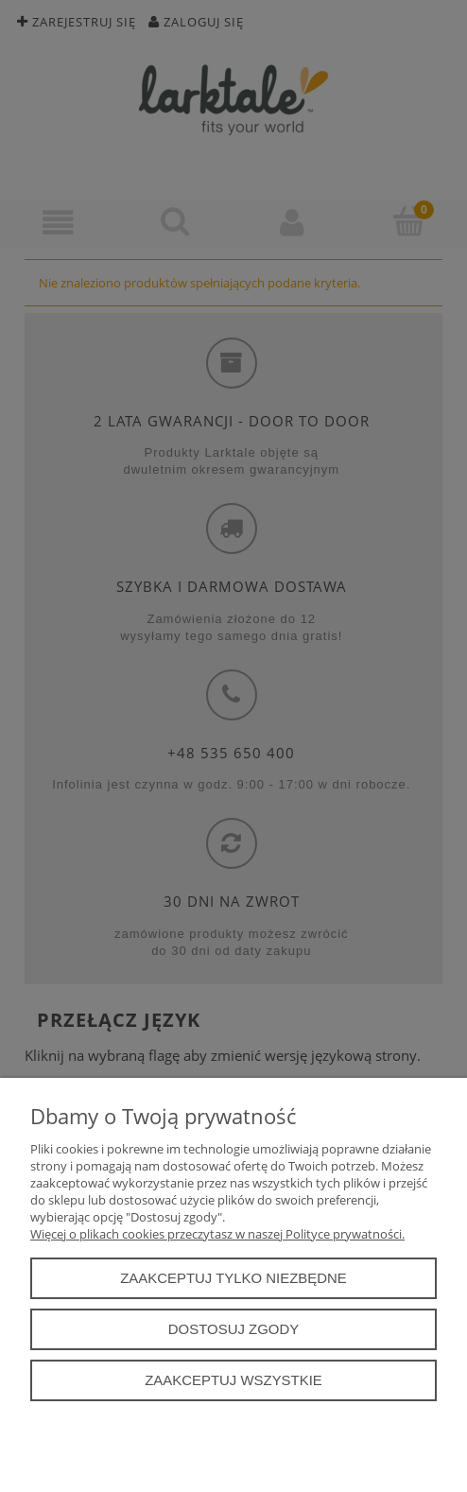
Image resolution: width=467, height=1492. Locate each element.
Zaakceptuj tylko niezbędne (233, 1278)
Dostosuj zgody (233, 1329)
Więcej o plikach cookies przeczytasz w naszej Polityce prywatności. (217, 1233)
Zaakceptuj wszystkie (233, 1380)
